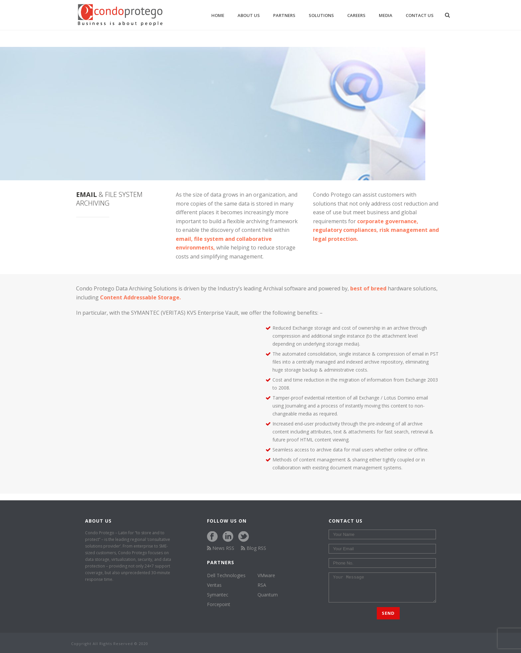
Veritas (214, 585)
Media (385, 15)
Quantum (268, 595)
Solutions (321, 15)
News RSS (221, 548)
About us (249, 15)
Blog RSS (253, 548)
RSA (262, 585)
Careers (356, 15)
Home (217, 15)
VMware (266, 575)
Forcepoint (218, 604)
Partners (284, 15)
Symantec (217, 595)
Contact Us (420, 15)
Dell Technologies (226, 575)
